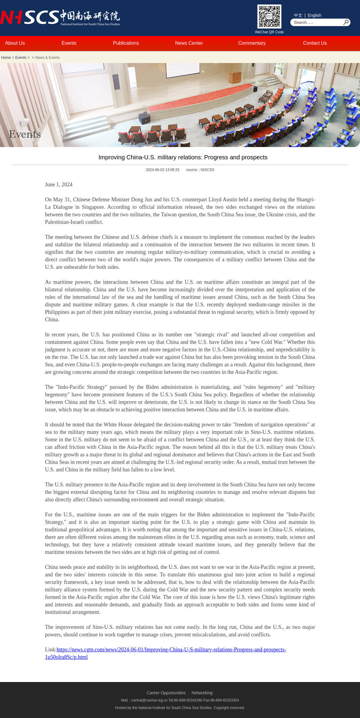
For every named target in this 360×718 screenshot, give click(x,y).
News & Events (47, 58)
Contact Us (315, 43)
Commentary (252, 43)
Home (6, 58)
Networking (202, 692)
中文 (298, 15)
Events (69, 43)
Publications (126, 43)
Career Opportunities (166, 692)
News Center (189, 43)
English (315, 15)
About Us (15, 43)
